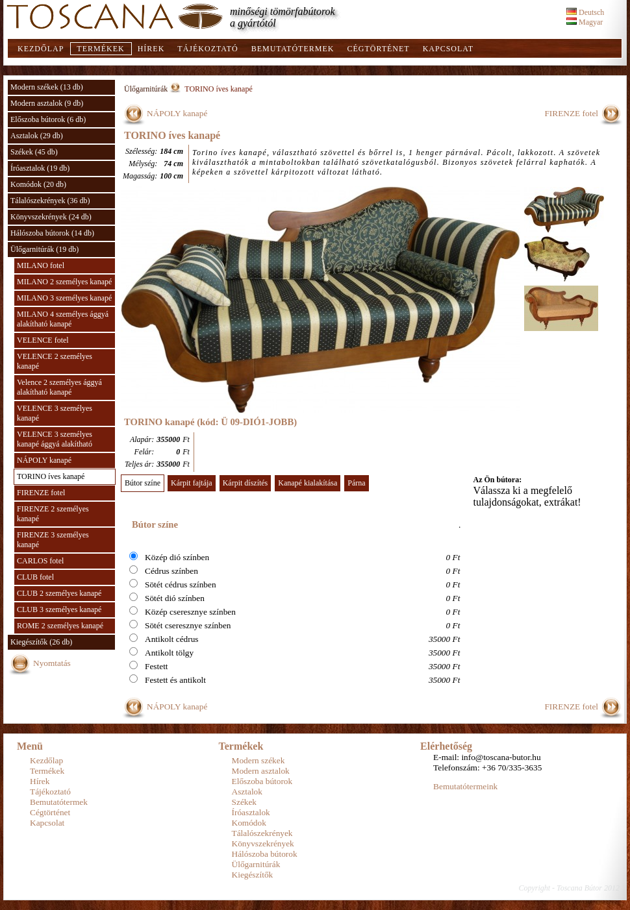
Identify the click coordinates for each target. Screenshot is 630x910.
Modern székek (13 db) (46, 87)
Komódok (249, 823)
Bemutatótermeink (465, 786)
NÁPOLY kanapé (44, 460)
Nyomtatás (52, 663)
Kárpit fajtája (191, 482)
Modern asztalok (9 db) (46, 103)
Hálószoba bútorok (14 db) (52, 233)
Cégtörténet (378, 48)
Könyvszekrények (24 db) (51, 216)
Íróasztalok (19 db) (39, 168)
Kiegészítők (252, 874)
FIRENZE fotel (41, 492)
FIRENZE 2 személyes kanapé (53, 513)
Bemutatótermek (292, 48)
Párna (356, 482)
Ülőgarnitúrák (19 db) (44, 249)
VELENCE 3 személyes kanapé (54, 413)
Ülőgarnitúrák (146, 88)
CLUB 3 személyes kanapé (59, 609)
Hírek (151, 48)
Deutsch (585, 12)
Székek (244, 802)
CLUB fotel (35, 577)
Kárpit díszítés (245, 482)
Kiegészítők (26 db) (41, 641)
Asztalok (247, 791)
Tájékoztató (207, 48)
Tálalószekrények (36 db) (50, 200)
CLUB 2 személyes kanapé (59, 593)
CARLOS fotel (40, 560)
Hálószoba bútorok (264, 854)
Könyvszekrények (263, 843)
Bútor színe (142, 482)
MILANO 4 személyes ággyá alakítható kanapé (62, 319)
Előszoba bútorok (262, 781)
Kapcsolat (448, 48)
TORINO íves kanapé (50, 476)
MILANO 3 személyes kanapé (64, 297)
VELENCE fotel (43, 340)
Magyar (584, 22)
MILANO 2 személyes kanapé (64, 281)
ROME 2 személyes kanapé (60, 625)
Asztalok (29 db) (36, 135)
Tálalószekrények (262, 833)
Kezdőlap (41, 48)
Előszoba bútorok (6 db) (48, 119)
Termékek (100, 48)
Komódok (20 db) (38, 184)
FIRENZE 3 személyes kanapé (53, 539)
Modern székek (258, 760)
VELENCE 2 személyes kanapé (54, 361)
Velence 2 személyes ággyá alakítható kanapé (59, 387)
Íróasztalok (251, 812)
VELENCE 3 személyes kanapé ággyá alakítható (54, 439)
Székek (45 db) (34, 151)
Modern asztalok (261, 771)
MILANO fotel (40, 265)
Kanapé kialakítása (307, 482)
